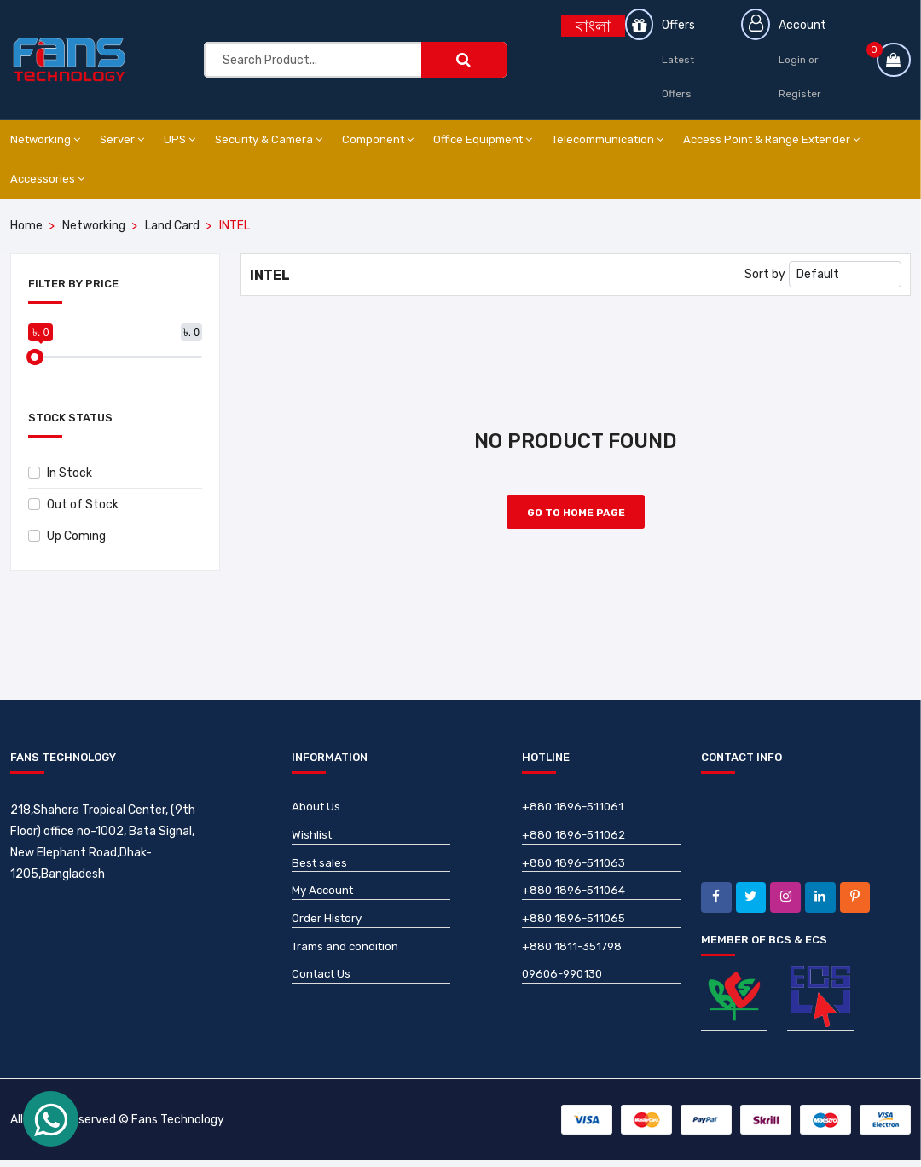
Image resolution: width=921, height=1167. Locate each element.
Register (802, 94)
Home (26, 225)
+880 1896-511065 (576, 929)
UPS (179, 139)
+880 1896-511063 (576, 871)
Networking (45, 139)
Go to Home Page (576, 519)
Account (805, 25)
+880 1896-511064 (576, 900)
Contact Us (323, 987)
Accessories (47, 178)
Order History (328, 929)
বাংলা (593, 26)
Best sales (320, 871)
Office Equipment (482, 139)
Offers (680, 25)
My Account (324, 900)
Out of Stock (73, 504)
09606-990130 (566, 987)
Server (122, 139)
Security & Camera (268, 139)
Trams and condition (348, 958)
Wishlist (312, 842)
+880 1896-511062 (576, 842)
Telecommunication (607, 139)
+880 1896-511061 (575, 813)
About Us (317, 813)
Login (794, 60)
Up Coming (67, 536)
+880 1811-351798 (574, 958)
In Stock (60, 473)
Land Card (172, 225)
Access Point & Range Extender (771, 139)
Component (378, 139)
